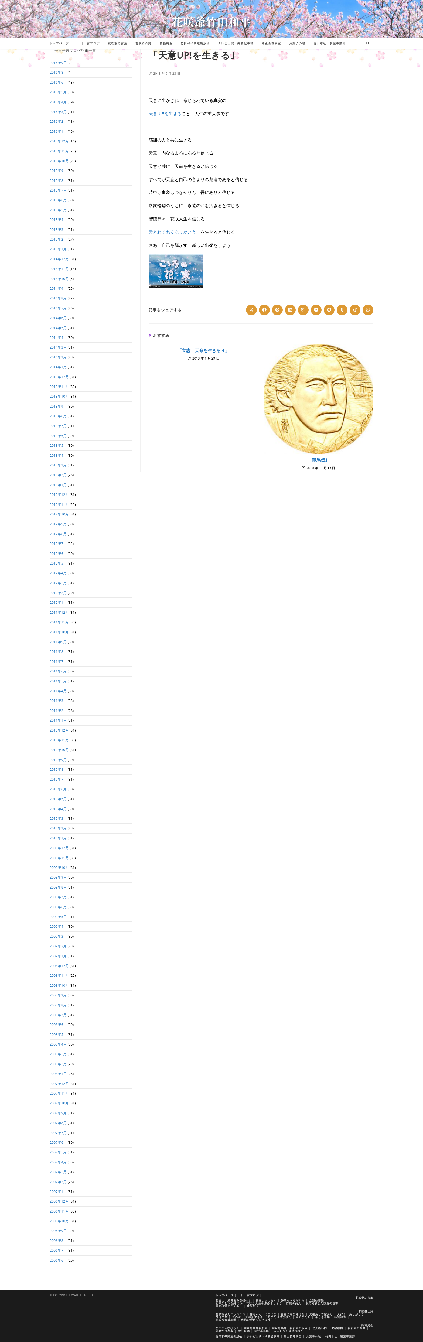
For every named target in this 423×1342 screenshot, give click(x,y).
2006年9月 (58, 1230)
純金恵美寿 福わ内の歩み (290, 1328)
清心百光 (244, 1331)
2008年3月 (58, 1053)
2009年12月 (59, 847)
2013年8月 (58, 416)
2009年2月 (58, 946)
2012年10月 (59, 514)
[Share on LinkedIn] (290, 310)
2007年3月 (58, 1171)
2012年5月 (58, 563)
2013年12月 (59, 376)
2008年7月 (58, 1014)
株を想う (253, 1306)
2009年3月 (58, 936)
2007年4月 (58, 1162)
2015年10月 (59, 160)
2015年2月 (58, 239)
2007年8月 (58, 1122)
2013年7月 (58, 425)
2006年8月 (58, 1240)
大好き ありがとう (350, 1314)
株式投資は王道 (226, 1319)
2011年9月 (58, 641)
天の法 (236, 1317)
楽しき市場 (322, 1317)
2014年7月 (58, 308)
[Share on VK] (316, 310)
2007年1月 (58, 1191)
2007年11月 (59, 1093)
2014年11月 (59, 268)
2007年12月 (59, 1083)
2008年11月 (59, 975)
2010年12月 (59, 730)
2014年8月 (58, 298)
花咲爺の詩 (366, 1311)
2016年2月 (58, 121)
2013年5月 (58, 445)
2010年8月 (58, 769)
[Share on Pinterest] (277, 310)
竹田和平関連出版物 (229, 1336)
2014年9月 (58, 288)
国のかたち (303, 1317)
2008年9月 (58, 995)
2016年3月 (58, 111)
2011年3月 (58, 700)
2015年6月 (58, 199)
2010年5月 (58, 798)
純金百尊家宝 (293, 1336)
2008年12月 (59, 965)
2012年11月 (59, 504)
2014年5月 (58, 327)
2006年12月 (59, 1201)
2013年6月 (58, 435)
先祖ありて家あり (321, 1314)
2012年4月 (58, 573)
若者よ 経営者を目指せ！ (233, 1300)
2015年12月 (59, 141)
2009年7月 (58, 896)
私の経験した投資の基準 (322, 1303)
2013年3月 (58, 465)
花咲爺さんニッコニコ (230, 1314)
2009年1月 (58, 956)
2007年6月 (58, 1142)
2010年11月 (59, 739)
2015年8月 (58, 180)
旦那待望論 (316, 1300)
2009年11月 (59, 857)
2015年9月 (58, 170)
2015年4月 (58, 219)
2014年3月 (58, 347)
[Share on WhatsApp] (368, 310)
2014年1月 (58, 366)
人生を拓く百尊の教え (288, 1331)
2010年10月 (59, 749)
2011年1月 (58, 720)
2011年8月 (58, 651)
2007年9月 (58, 1113)
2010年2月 (58, 828)
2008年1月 (58, 1073)
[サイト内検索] (367, 44)
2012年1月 (58, 602)
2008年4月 (58, 1044)
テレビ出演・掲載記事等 (263, 1336)
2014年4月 (58, 337)
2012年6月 (58, 553)
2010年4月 (58, 808)
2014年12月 (59, 259)
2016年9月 (58, 62)
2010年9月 (58, 759)
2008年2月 (58, 1063)
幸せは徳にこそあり (229, 1306)
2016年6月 (58, 82)
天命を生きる (254, 1317)
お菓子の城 (313, 1336)
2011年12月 (59, 612)
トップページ (224, 1295)
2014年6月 (58, 317)
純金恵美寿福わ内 (256, 1328)
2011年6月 (58, 671)
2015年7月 (58, 190)
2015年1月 (58, 249)
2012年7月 (58, 543)
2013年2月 (58, 474)
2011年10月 (59, 632)
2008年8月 (58, 1005)
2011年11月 (59, 622)
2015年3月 (58, 229)
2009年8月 (58, 887)
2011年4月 (58, 690)
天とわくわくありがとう (172, 232)
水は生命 (221, 1317)
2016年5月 (58, 92)
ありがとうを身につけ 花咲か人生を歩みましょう (249, 1303)
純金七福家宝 (224, 1331)
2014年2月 (58, 357)
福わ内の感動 (357, 1328)
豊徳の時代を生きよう (256, 1319)
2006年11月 (59, 1211)
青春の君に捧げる (293, 1314)
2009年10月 (59, 867)
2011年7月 (58, 661)
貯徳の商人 (293, 1303)
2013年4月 (58, 455)
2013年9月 (58, 406)
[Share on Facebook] (264, 310)
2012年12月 (59, 494)
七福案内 (337, 1328)
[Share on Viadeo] (355, 310)
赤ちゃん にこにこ (263, 1314)
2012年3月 (58, 582)
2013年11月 (59, 386)
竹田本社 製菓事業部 (340, 1336)
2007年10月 (59, 1103)
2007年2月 (58, 1181)
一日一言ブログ (248, 1295)
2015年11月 (59, 151)
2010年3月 (58, 818)
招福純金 (367, 1325)
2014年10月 (59, 278)
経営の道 (340, 1317)
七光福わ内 (319, 1328)
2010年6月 (58, 789)
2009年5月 (58, 916)
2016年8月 (58, 72)
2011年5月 (58, 681)
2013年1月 (58, 484)
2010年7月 (58, 779)
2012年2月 (58, 592)
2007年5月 (58, 1152)
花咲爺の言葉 (364, 1298)
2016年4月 (58, 102)
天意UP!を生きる (165, 114)
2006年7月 (58, 1250)
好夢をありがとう (293, 1300)
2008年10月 (59, 985)
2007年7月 (58, 1132)
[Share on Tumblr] (342, 310)
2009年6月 (58, 906)
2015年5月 (58, 209)
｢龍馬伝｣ (318, 460)
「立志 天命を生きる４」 (203, 350)
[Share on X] (251, 310)
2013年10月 (59, 396)
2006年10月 (59, 1220)
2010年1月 (58, 838)
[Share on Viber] (303, 310)
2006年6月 (58, 1260)
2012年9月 (58, 523)
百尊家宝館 (261, 1331)
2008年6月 (58, 1024)
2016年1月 (58, 131)
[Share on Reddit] (329, 310)
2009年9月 (58, 877)
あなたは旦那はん (279, 1317)
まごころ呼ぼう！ (227, 1328)
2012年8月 (58, 533)
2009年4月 (58, 926)
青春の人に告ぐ (266, 1300)
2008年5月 (58, 1034)
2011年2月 (58, 710)
